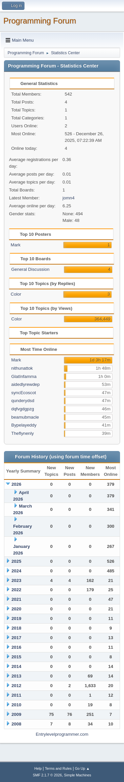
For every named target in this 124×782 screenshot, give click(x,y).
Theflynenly (22, 433)
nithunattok (22, 368)
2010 (16, 704)
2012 (16, 685)
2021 (16, 599)
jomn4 (68, 197)
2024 (16, 570)
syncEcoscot (23, 392)
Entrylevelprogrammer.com (62, 734)
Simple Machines (77, 775)
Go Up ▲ (82, 768)
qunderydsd (22, 400)
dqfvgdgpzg (22, 408)
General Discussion (30, 269)
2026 (16, 484)
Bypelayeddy (23, 425)
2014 (16, 666)
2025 (16, 561)
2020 (16, 608)
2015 (16, 656)
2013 (16, 676)
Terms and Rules (58, 768)
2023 (16, 580)
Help (38, 768)
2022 (16, 589)
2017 (16, 637)
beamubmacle (25, 417)
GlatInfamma (23, 376)
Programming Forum (39, 20)
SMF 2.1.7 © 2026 (47, 775)
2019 (16, 618)
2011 (16, 695)
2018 (16, 628)
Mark (16, 244)
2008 (16, 723)
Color (16, 294)
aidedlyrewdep (25, 384)
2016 (16, 647)
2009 (16, 714)
